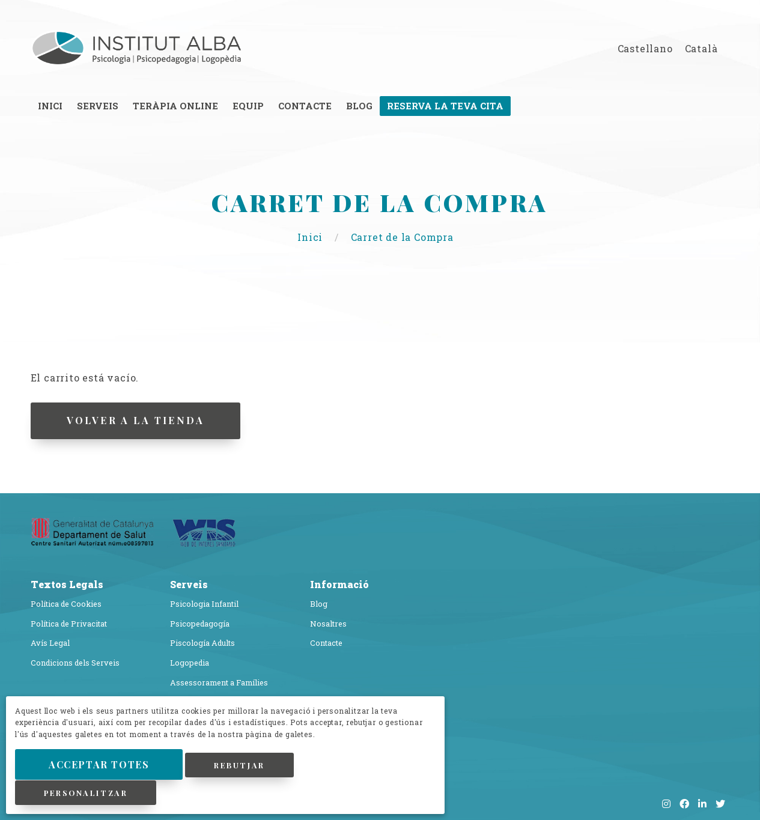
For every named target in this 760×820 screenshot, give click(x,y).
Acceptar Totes (103, 765)
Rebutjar (250, 766)
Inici (311, 237)
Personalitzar (87, 793)
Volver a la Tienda (138, 420)
